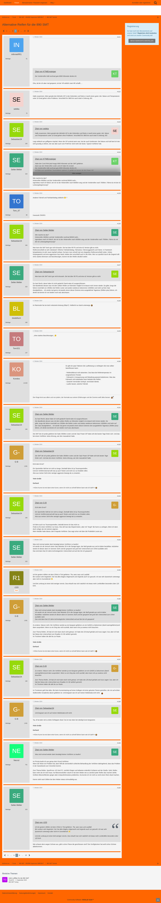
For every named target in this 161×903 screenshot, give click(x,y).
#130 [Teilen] (119, 361)
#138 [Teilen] (119, 701)
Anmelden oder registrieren (141, 3)
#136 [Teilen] (119, 599)
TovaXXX (11, 880)
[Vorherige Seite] (3, 31)
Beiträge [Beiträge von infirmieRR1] (8, 59)
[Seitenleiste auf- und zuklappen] (158, 863)
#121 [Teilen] (119, 37)
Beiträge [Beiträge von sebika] (8, 113)
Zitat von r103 (41, 822)
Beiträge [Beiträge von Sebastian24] (8, 143)
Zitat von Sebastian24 (44, 272)
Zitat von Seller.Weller (44, 230)
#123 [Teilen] (119, 122)
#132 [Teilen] (119, 444)
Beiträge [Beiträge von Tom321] (8, 353)
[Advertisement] (49, 54)
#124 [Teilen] (119, 152)
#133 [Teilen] (119, 496)
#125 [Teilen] (119, 193)
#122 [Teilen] (119, 92)
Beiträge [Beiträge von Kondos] (8, 383)
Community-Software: (80, 900)
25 (25, 31)
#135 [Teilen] (119, 570)
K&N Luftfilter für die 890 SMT (19, 878)
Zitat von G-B (41, 503)
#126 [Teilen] (119, 223)
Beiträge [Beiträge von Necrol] (8, 764)
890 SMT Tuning (13, 882)
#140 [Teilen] (119, 788)
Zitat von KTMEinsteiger (45, 72)
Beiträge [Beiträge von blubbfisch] (8, 322)
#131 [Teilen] (119, 407)
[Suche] (155, 2)
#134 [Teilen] (119, 540)
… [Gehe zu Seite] (10, 31)
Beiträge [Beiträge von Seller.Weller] (8, 174)
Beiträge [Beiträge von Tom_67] (8, 215)
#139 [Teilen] (119, 743)
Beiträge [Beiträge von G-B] (8, 466)
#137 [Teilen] (119, 659)
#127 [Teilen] (119, 265)
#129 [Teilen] (119, 331)
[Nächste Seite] (28, 31)
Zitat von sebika (42, 129)
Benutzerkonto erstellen (141, 41)
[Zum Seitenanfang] (158, 900)
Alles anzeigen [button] (76, 173)
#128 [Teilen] (119, 301)
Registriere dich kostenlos (147, 33)
